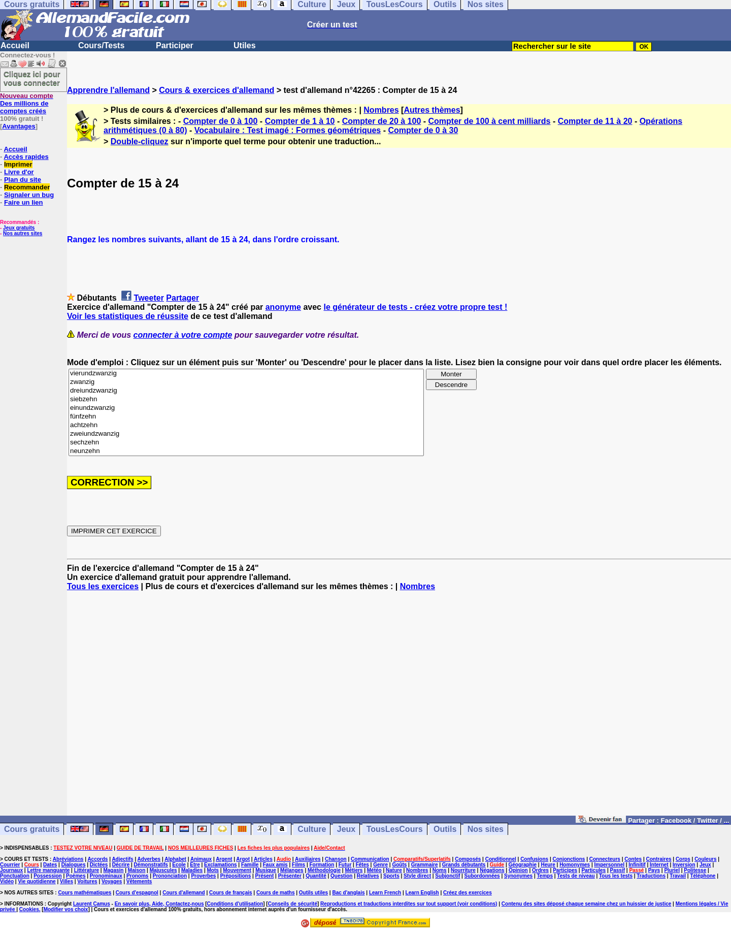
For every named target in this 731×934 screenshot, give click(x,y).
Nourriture (463, 870)
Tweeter (149, 298)
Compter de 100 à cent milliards (489, 121)
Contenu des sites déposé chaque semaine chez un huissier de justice (587, 904)
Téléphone (702, 876)
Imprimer (18, 164)
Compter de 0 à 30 (423, 130)
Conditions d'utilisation (235, 904)
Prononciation (170, 876)
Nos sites (486, 829)
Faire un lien (23, 202)
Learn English (422, 892)
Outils (445, 829)
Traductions (651, 876)
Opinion (518, 870)
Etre (195, 864)
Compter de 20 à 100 (381, 121)
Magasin (113, 870)
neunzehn (246, 451)
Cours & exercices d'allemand (216, 90)
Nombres (380, 110)
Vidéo (7, 881)
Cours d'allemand (183, 892)
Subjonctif (447, 876)
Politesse (695, 870)
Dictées (99, 864)
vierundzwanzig (246, 373)
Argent (224, 859)
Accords (97, 859)
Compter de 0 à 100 (220, 121)
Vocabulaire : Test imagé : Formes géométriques (287, 130)
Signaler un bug (29, 195)
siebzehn (246, 399)
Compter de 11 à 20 (595, 121)
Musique (265, 870)
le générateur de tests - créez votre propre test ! (415, 307)
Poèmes (75, 876)
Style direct (417, 876)
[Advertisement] (399, 708)
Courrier (10, 864)
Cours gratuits (31, 829)
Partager (182, 298)
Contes (633, 859)
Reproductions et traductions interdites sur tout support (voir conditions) (408, 904)
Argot (243, 859)
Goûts (399, 864)
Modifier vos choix (66, 909)
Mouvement (237, 870)
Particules (593, 870)
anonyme (283, 307)
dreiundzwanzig (246, 391)
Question (341, 876)
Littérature (86, 870)
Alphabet (175, 859)
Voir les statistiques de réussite (127, 316)
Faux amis (275, 864)
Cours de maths (275, 892)
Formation (322, 864)
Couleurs (705, 859)
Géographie (522, 864)
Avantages (18, 126)
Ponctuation (14, 876)
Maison (136, 870)
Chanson (336, 859)
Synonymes (518, 876)
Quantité (316, 876)
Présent (264, 876)
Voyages (112, 881)
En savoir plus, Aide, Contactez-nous (159, 904)
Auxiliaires (308, 859)
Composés (468, 859)
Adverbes (149, 859)
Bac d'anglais (348, 892)
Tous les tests (616, 876)
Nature (394, 870)
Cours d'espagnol (137, 892)
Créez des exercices (467, 892)
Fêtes (362, 864)
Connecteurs (604, 859)
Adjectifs (122, 859)
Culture (311, 829)
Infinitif (636, 864)
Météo (374, 870)
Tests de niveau (575, 876)
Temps (545, 876)
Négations (492, 870)
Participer (174, 45)
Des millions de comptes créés (26, 103)
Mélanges (292, 870)
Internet (659, 864)
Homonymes (574, 864)
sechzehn (246, 442)
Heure (548, 864)
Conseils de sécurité (292, 904)
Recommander (27, 187)
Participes (565, 870)
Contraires (659, 859)
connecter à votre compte (183, 335)
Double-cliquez (140, 141)
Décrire (120, 864)
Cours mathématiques (84, 892)
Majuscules (163, 870)
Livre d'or (19, 172)
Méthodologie (324, 870)
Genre (380, 864)
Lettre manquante (48, 870)
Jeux (346, 829)
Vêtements (139, 881)
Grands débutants (464, 864)
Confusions (534, 859)
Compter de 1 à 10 (300, 121)
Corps (683, 859)
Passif (617, 870)
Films (298, 864)
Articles (263, 859)
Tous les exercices (103, 586)
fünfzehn (246, 416)
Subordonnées (482, 876)
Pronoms (137, 876)
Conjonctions (569, 859)
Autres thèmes (432, 110)
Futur (345, 864)
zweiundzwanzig (246, 434)
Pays (654, 870)
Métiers (353, 870)
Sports (391, 876)
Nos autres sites (22, 233)
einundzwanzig (246, 408)
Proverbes (203, 876)
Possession (48, 876)
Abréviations (68, 859)
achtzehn (246, 425)
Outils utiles (313, 892)
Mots (213, 870)
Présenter (290, 876)
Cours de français (230, 892)
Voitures (87, 881)
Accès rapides (26, 156)
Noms (440, 870)
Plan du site (22, 179)
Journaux (11, 870)
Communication (370, 859)
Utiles (245, 45)
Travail (678, 876)
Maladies (192, 870)
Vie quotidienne (36, 881)
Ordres (540, 870)
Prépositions (235, 876)
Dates (50, 864)
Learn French (385, 892)
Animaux (201, 859)
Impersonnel (609, 864)
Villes (66, 881)
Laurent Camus (91, 904)
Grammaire (424, 864)
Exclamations (220, 864)
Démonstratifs (151, 864)
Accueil (15, 45)
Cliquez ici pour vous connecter (32, 78)
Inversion (684, 864)
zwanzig (246, 382)
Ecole (179, 864)
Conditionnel (500, 859)
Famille (249, 864)
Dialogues (73, 864)
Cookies (29, 909)
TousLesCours (395, 829)
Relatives (368, 876)
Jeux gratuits (19, 228)
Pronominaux (106, 876)
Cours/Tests (101, 45)
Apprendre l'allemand (108, 90)
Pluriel (672, 870)
